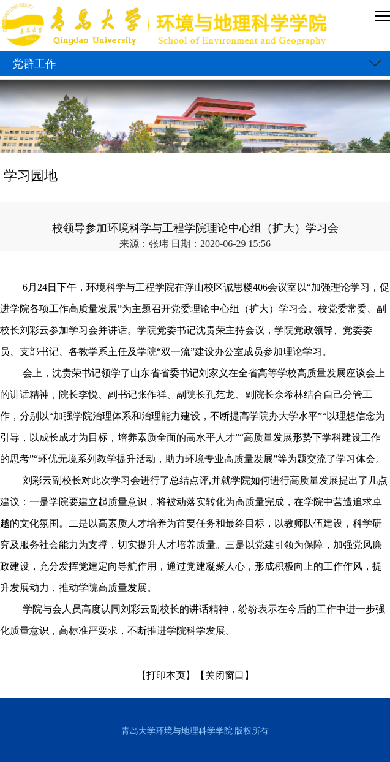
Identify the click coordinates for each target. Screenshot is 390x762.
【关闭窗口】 (224, 675)
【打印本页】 (166, 675)
